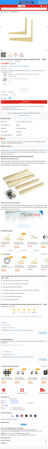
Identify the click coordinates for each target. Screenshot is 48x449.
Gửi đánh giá (43, 332)
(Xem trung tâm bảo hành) (20, 109)
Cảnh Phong (11, 66)
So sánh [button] (11, 250)
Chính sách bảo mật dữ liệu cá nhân (18, 330)
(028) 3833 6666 (14, 400)
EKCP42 (17, 161)
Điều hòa (6, 12)
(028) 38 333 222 (14, 402)
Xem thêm (9, 72)
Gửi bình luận (43, 359)
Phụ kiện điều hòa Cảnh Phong (22, 66)
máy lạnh (44, 150)
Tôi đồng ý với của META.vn (18, 330)
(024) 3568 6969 (26, 433)
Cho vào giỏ (3, 98)
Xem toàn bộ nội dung (23, 226)
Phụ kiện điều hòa (14, 12)
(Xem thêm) (14, 108)
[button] (1, 50)
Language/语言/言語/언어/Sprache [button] (9, 419)
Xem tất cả (23, 89)
